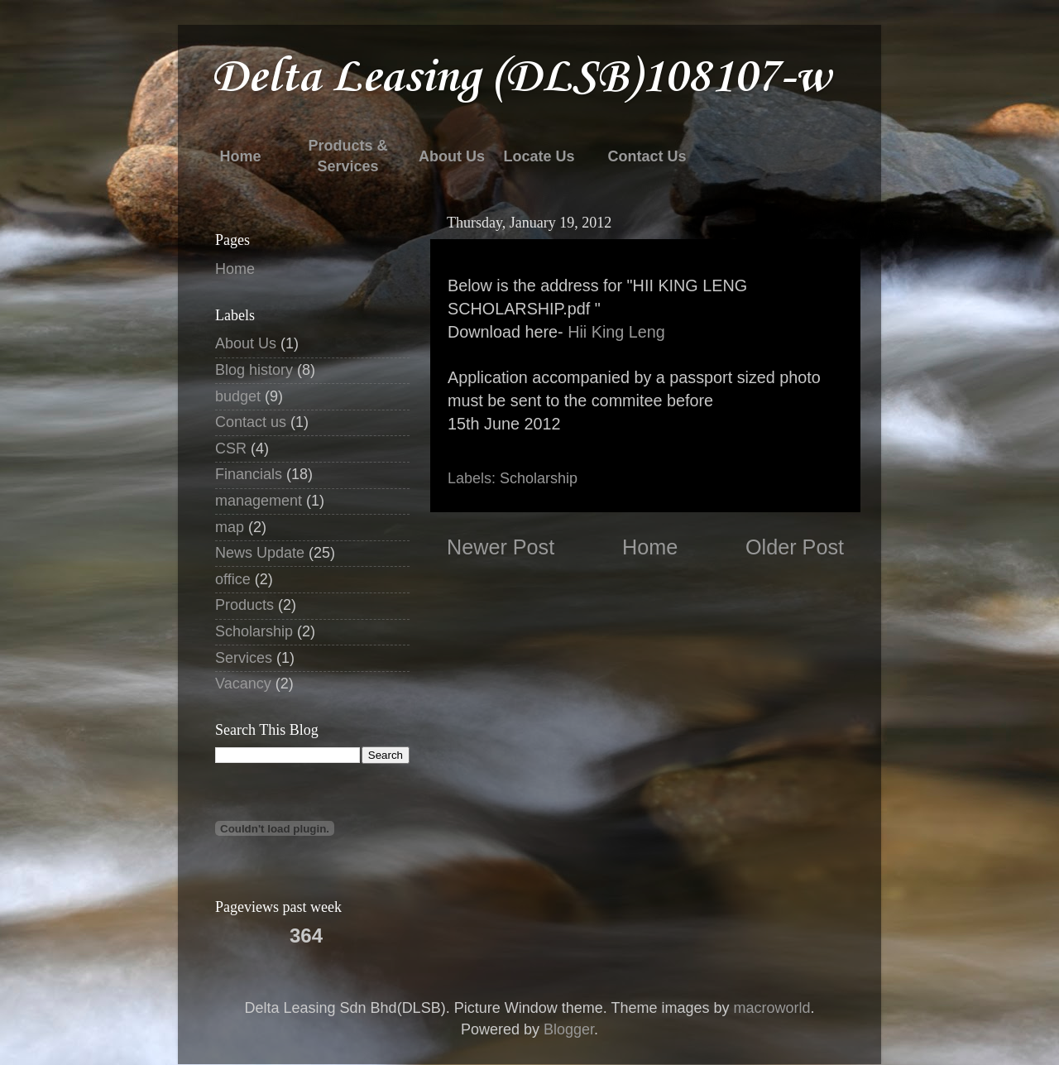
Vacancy (243, 683)
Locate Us (538, 156)
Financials (248, 474)
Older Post (794, 547)
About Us (452, 156)
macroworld (771, 1008)
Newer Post (500, 547)
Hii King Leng (616, 332)
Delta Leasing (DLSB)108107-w (521, 78)
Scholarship (538, 478)
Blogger (569, 1029)
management (258, 500)
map (229, 527)
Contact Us (646, 156)
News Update (259, 552)
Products (244, 605)
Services (243, 658)
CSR (231, 448)
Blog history (254, 370)
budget (238, 396)
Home (240, 156)
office (233, 579)
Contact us (250, 422)
